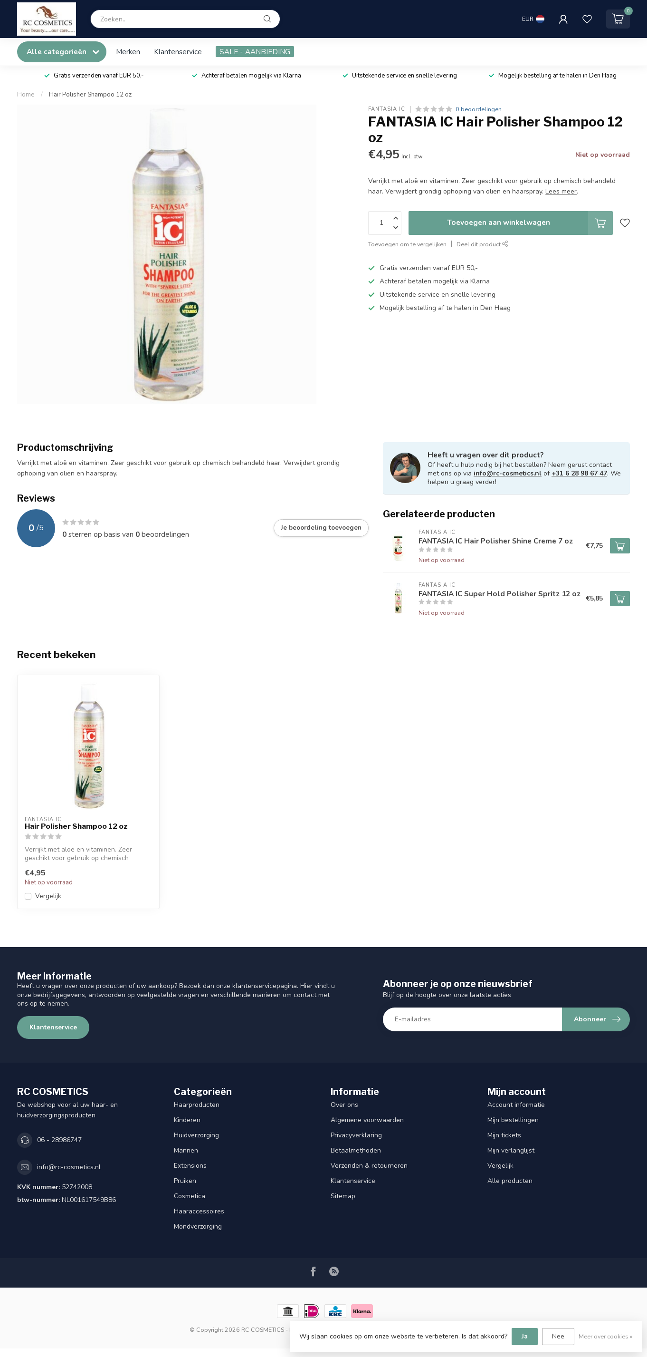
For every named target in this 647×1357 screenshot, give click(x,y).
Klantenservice (178, 52)
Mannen (186, 1150)
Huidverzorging (196, 1135)
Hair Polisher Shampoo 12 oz (90, 94)
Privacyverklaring (356, 1135)
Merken (128, 52)
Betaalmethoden (356, 1150)
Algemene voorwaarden (367, 1119)
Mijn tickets (504, 1135)
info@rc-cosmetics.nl (508, 473)
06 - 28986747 (59, 1139)
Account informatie (516, 1104)
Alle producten (510, 1180)
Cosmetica (189, 1196)
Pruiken (185, 1180)
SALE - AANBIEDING (254, 52)
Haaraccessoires (199, 1211)
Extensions (190, 1165)
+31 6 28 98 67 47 (579, 473)
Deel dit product (482, 244)
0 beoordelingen (479, 109)
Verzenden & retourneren (369, 1165)
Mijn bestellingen (513, 1119)
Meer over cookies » (606, 1336)
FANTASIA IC (386, 109)
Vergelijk (48, 896)
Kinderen (187, 1119)
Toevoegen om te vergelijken (407, 244)
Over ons (344, 1104)
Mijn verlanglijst (510, 1150)
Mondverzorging (198, 1226)
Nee (558, 1336)
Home (26, 94)
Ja (525, 1336)
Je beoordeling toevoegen (321, 527)
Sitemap (343, 1196)
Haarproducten (196, 1104)
